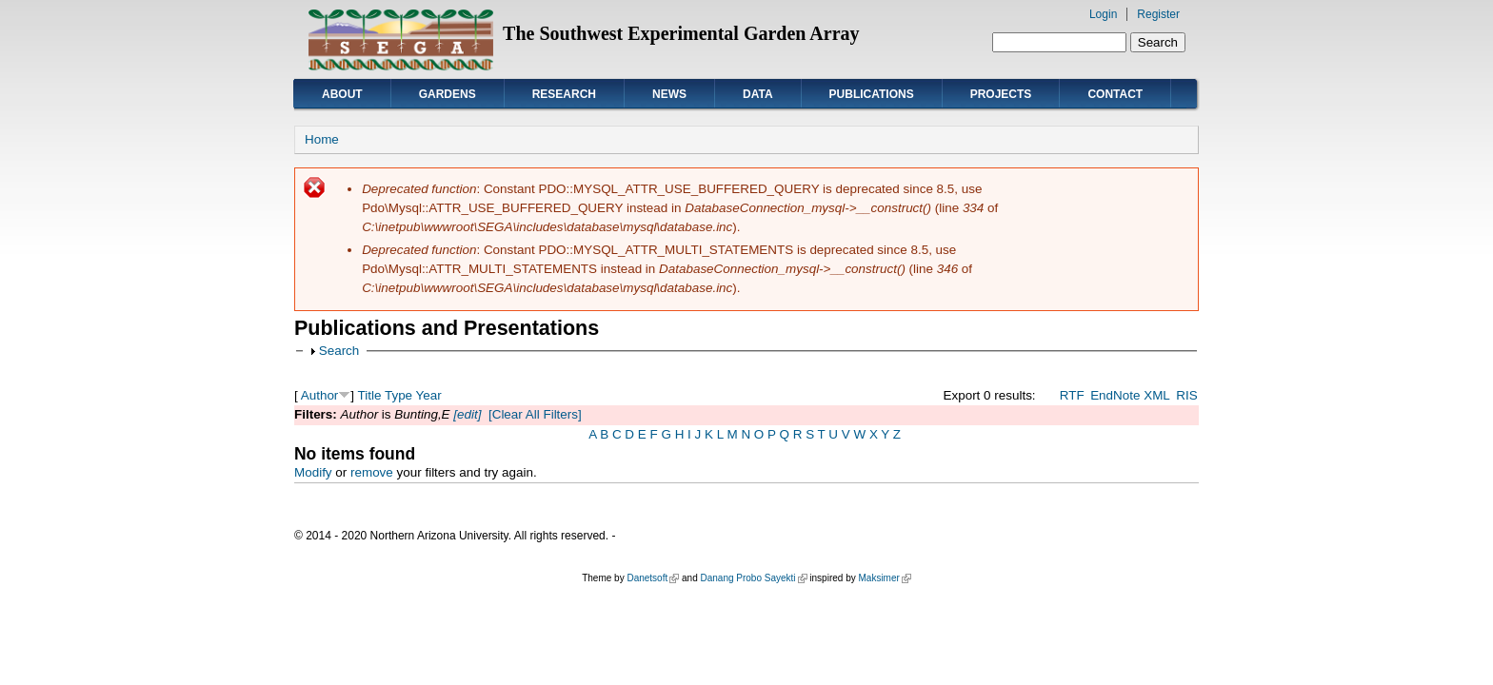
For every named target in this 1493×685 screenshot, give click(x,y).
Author (320, 395)
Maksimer (884, 578)
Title (370, 395)
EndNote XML (1130, 395)
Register (1158, 14)
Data (758, 94)
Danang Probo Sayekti (753, 578)
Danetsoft (653, 578)
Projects (1001, 94)
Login (1103, 14)
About (342, 94)
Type (398, 395)
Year (429, 395)
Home (322, 139)
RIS (1186, 395)
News (669, 94)
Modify (313, 472)
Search (339, 350)
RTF (1072, 395)
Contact (1115, 94)
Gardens (447, 94)
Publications (871, 94)
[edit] (466, 414)
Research (564, 94)
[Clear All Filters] (535, 414)
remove (371, 472)
